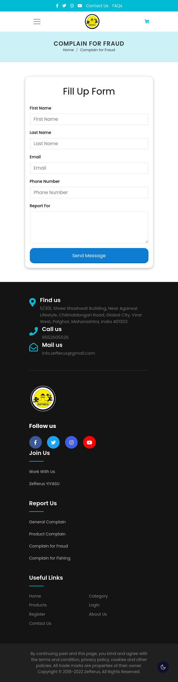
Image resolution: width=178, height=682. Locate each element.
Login (94, 605)
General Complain (47, 522)
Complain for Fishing (50, 558)
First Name (40, 108)
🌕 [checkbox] (163, 667)
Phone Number (45, 181)
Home (68, 49)
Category (98, 596)
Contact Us (97, 6)
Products (38, 605)
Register (37, 614)
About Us (98, 614)
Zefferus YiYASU (44, 484)
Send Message (89, 255)
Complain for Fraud (97, 49)
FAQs (117, 6)
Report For (40, 206)
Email (35, 157)
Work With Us (42, 471)
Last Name (40, 132)
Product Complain (47, 534)
